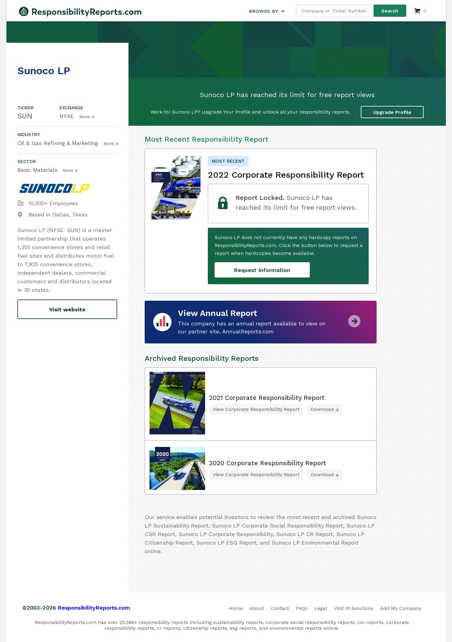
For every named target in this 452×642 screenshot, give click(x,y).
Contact (280, 608)
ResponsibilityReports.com (94, 607)
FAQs (302, 608)
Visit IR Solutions (353, 608)
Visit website (67, 309)
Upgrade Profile (392, 112)
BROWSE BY (263, 11)
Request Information (262, 270)
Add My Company (400, 608)
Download (322, 409)
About (257, 608)
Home (236, 608)
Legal (320, 608)
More (84, 116)
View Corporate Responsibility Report (256, 409)
